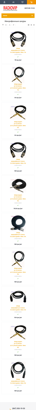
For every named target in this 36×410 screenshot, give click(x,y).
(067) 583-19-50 (29, 8)
